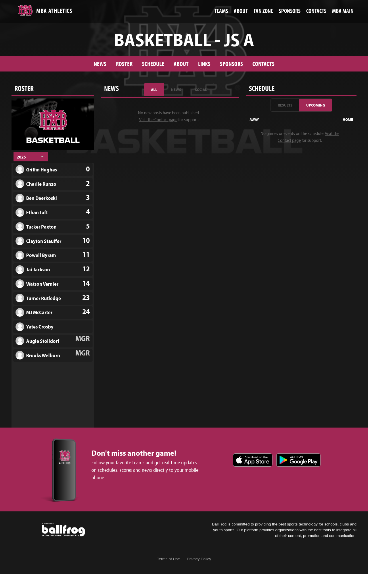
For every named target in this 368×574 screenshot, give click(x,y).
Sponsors (231, 63)
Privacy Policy (199, 559)
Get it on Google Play (298, 460)
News (100, 63)
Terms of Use (168, 559)
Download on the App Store (253, 460)
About (181, 63)
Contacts (263, 63)
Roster (124, 63)
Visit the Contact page (158, 119)
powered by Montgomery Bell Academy (63, 530)
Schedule (153, 63)
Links (204, 63)
